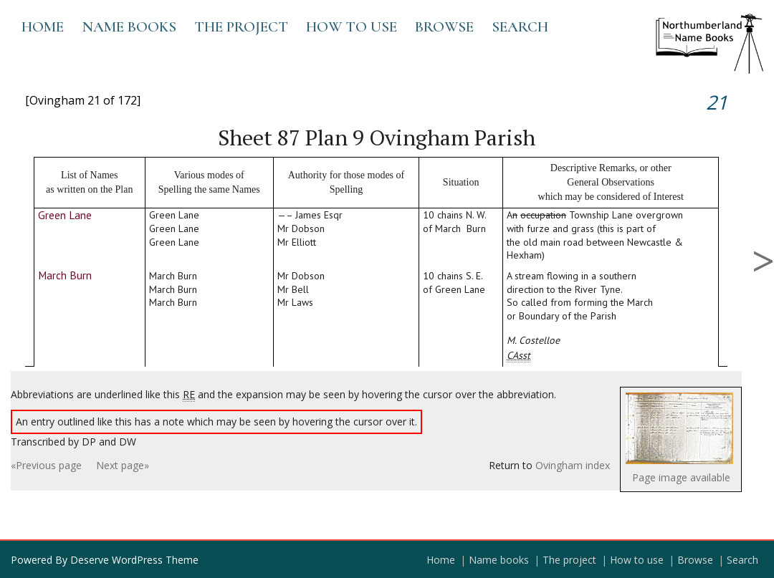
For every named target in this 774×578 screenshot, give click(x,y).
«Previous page (46, 465)
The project (241, 27)
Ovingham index (572, 465)
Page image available (681, 477)
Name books (129, 27)
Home (43, 27)
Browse (444, 27)
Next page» (122, 465)
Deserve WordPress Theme (134, 560)
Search (520, 27)
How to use (351, 27)
